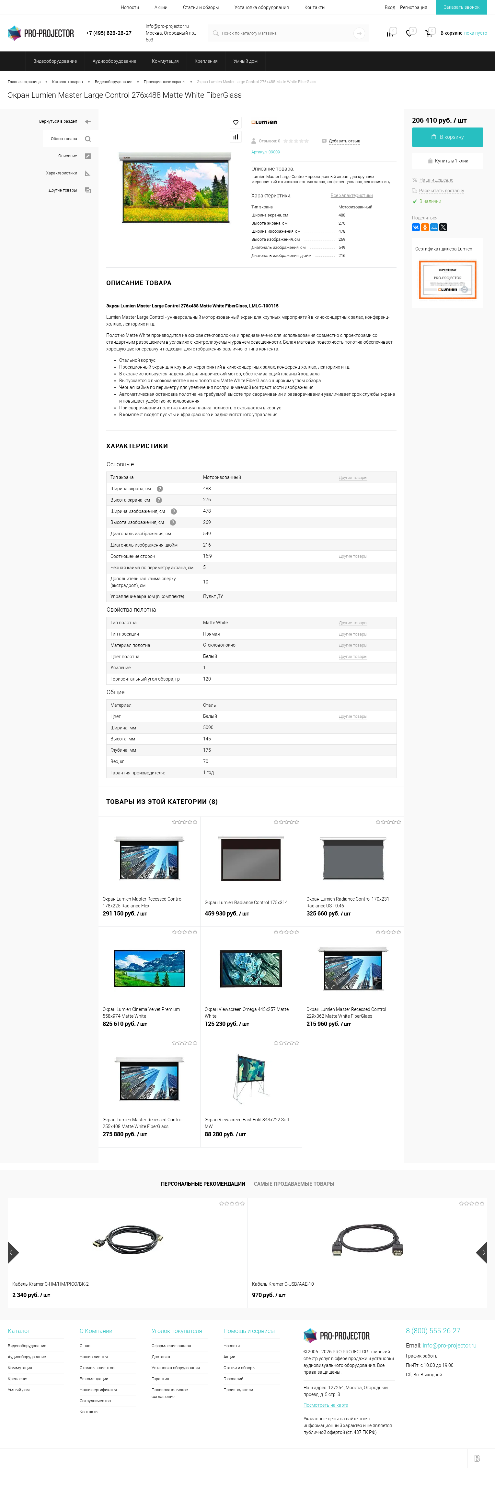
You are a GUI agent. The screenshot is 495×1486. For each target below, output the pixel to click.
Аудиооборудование (27, 1356)
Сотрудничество (95, 1400)
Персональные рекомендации (203, 1183)
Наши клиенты (94, 1356)
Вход (390, 7)
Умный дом (19, 1389)
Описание (74, 156)
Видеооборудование (27, 1345)
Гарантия (160, 1378)
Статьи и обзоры (201, 7)
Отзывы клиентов (97, 1367)
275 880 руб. (149, 1138)
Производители (238, 1389)
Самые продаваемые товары (294, 1183)
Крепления (18, 1378)
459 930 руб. (251, 917)
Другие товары (70, 190)
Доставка (161, 1356)
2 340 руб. (31, 1295)
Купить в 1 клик (448, 161)
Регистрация (413, 7)
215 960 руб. (353, 1027)
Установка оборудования (262, 7)
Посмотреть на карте (326, 1405)
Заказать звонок (461, 7)
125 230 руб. (251, 1027)
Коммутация (20, 1367)
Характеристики (68, 173)
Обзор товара (71, 139)
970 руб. (125, 1295)
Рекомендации (94, 1378)
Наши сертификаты (98, 1389)
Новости (130, 7)
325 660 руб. (353, 917)
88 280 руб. (251, 1138)
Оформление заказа (171, 1345)
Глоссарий (233, 1378)
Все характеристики (352, 195)
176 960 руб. (226, 1295)
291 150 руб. (149, 917)
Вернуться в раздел (65, 122)
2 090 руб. (439, 1299)
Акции (161, 7)
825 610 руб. (149, 1027)
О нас (85, 1345)
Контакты (315, 7)
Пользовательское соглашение (170, 1393)
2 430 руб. (319, 1295)
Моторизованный (355, 207)
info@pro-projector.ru (450, 1345)
